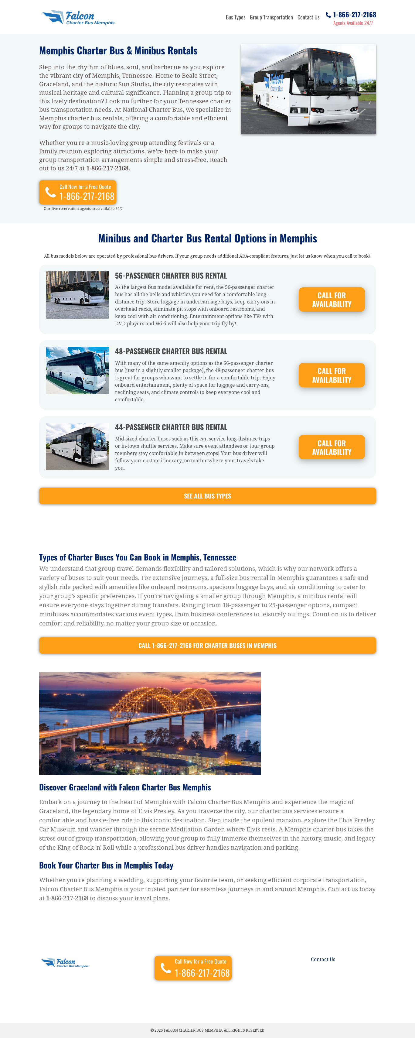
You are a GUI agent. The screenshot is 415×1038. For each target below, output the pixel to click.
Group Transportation (271, 17)
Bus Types (236, 17)
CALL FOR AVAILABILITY (332, 299)
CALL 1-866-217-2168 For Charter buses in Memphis (207, 645)
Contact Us (309, 17)
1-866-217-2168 (354, 13)
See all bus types (207, 495)
